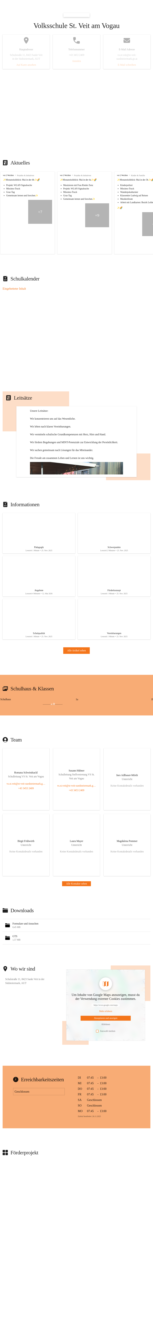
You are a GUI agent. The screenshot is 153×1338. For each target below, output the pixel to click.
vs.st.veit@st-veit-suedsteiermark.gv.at (26, 823)
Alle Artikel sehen (76, 690)
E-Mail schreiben (127, 64)
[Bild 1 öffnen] (31, 742)
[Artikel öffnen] (39, 565)
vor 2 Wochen (8, 175)
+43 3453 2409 (26, 828)
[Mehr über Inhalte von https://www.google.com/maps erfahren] (106, 1051)
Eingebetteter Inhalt (14, 288)
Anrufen (76, 61)
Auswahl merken (105, 1071)
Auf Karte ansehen (26, 64)
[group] (76, 212)
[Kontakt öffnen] (26, 813)
